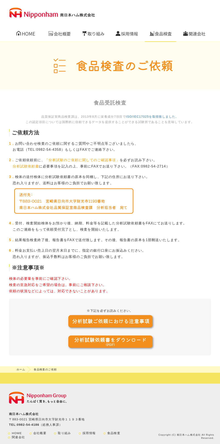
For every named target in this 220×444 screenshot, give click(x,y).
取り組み (64, 433)
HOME (17, 433)
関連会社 (18, 437)
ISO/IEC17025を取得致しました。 (152, 116)
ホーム (21, 369)
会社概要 (40, 433)
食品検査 (114, 433)
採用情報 (89, 433)
